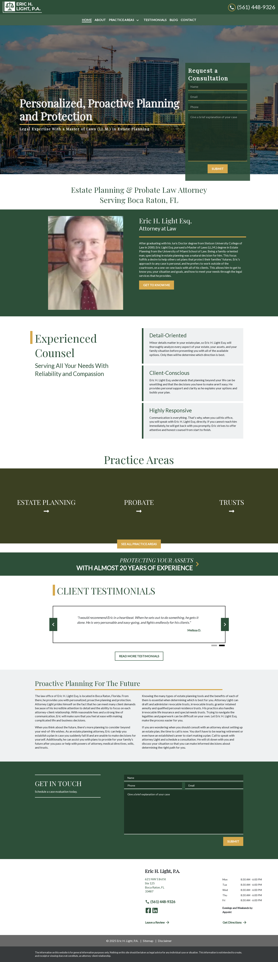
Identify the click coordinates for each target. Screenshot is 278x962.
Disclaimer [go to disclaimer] (165, 940)
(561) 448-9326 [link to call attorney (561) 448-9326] (160, 902)
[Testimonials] (155, 19)
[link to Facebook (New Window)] (148, 910)
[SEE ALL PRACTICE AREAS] (139, 544)
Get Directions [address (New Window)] (235, 922)
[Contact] (188, 19)
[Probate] (139, 505)
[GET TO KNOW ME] (156, 285)
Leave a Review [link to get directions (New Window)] (157, 922)
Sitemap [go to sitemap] (148, 940)
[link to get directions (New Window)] (181, 886)
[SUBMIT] (218, 168)
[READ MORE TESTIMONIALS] (139, 656)
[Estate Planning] (46, 505)
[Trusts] (231, 505)
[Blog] (173, 19)
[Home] (86, 19)
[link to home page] (22, 7)
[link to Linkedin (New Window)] (155, 910)
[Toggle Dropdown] (138, 20)
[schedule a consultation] (139, 564)
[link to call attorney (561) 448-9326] (251, 7)
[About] (100, 19)
